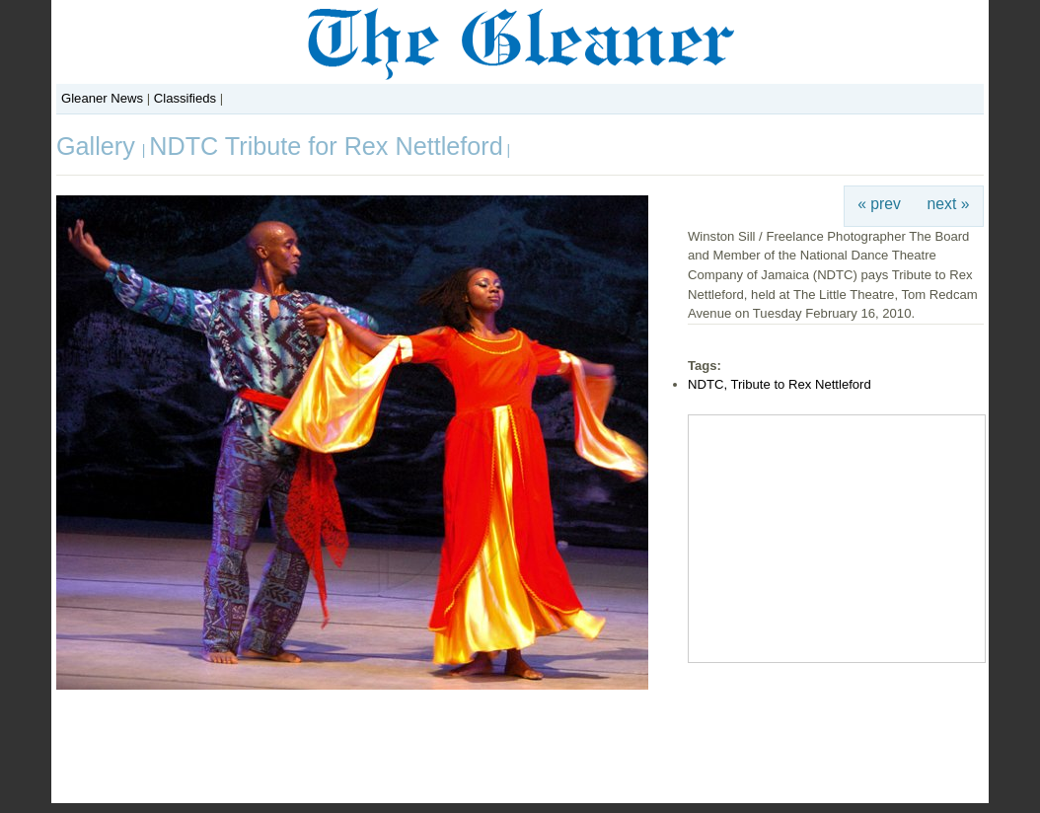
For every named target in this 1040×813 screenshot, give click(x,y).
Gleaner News (102, 98)
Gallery (99, 146)
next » (949, 203)
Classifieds (185, 98)
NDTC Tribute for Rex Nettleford (325, 146)
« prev (879, 203)
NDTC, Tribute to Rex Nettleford (779, 384)
